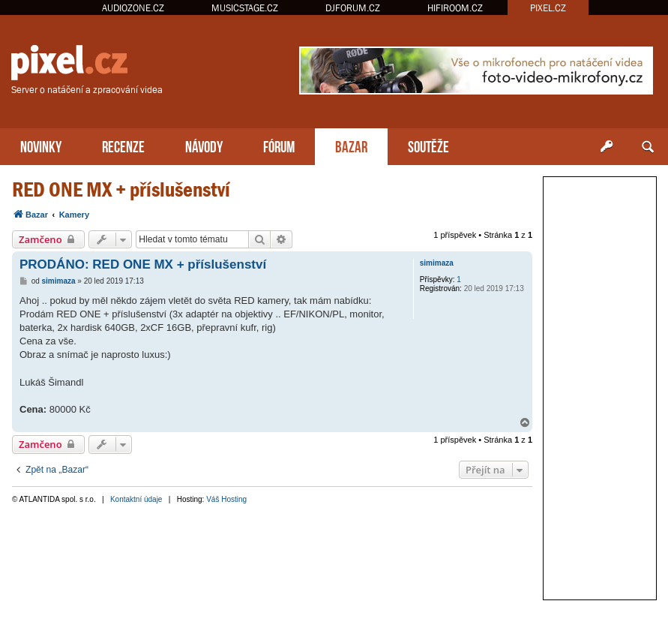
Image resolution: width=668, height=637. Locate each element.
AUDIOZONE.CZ (133, 8)
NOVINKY (40, 145)
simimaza (437, 263)
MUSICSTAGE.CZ (244, 8)
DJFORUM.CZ (352, 8)
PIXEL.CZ (548, 8)
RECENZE (123, 145)
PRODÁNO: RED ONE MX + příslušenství (142, 264)
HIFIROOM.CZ (455, 8)
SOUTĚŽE (428, 145)
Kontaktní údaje (136, 499)
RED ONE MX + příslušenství (121, 189)
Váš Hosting (226, 499)
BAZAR (351, 145)
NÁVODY (204, 145)
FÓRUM (279, 145)
